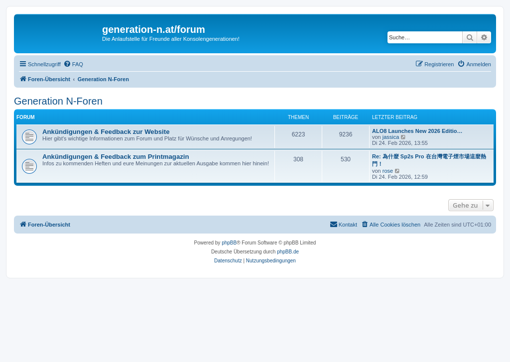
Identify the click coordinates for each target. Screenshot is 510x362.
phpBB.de (288, 251)
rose (387, 171)
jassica (390, 137)
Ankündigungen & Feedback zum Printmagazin (115, 156)
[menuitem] (73, 64)
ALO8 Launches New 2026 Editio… (417, 131)
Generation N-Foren (58, 101)
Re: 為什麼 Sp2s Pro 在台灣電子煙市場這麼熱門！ (429, 160)
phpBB (229, 242)
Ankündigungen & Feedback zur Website (105, 131)
